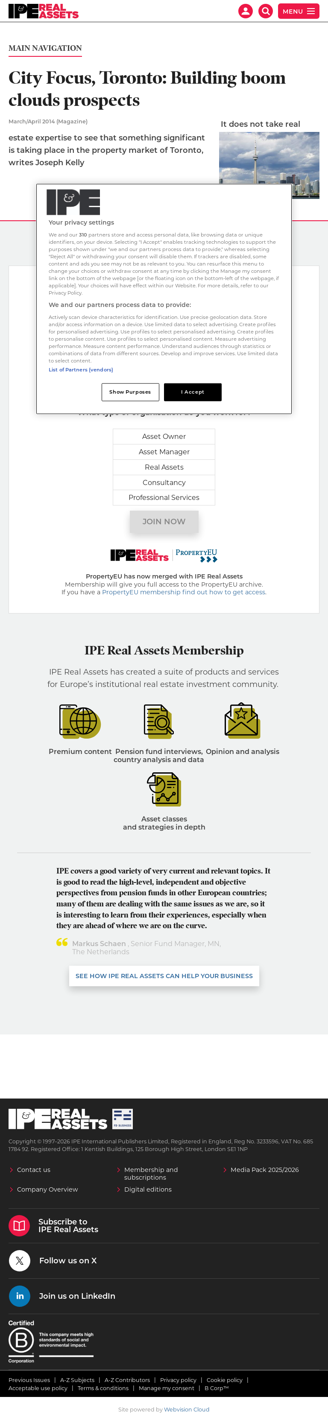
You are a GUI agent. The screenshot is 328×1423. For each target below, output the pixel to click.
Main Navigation (45, 48)
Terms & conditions (103, 1388)
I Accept (193, 392)
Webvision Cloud (187, 1410)
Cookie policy (225, 1380)
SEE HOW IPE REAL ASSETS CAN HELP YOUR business (164, 976)
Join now (164, 521)
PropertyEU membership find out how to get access (183, 592)
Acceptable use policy (38, 1388)
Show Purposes (130, 392)
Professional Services (164, 498)
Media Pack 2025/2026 (265, 1170)
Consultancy (164, 483)
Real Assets (164, 467)
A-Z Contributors (127, 1380)
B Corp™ (217, 1388)
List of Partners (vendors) (81, 370)
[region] (164, 299)
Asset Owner (164, 436)
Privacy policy (178, 1380)
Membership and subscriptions (151, 1173)
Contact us (33, 1170)
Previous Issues (29, 1380)
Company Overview (47, 1189)
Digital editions (148, 1189)
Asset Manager (164, 452)
